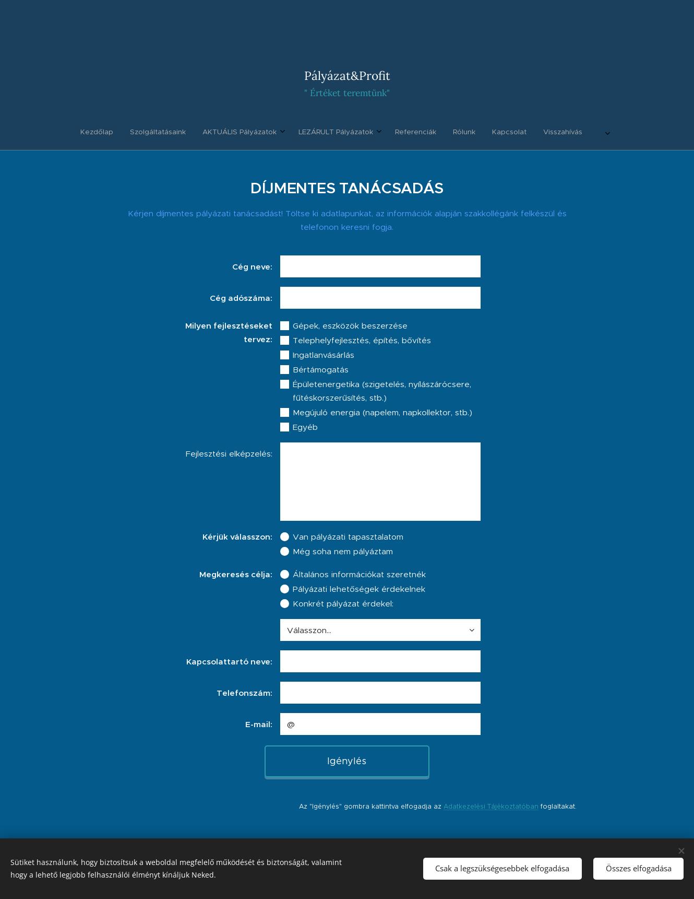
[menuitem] (279, 132)
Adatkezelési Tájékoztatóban (491, 806)
